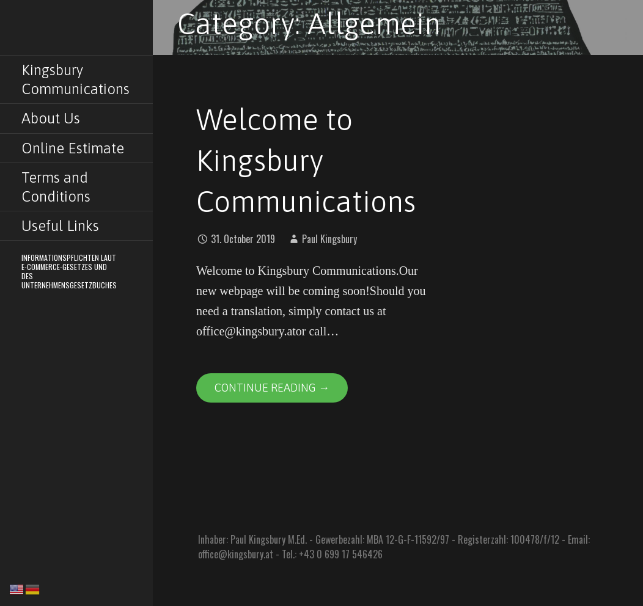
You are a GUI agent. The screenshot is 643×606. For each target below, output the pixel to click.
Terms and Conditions (55, 187)
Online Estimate (72, 148)
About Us (50, 118)
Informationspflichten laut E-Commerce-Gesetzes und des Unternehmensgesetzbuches (69, 271)
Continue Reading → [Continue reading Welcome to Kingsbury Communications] (272, 387)
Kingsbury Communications (75, 79)
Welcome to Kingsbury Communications (306, 160)
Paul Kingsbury (329, 239)
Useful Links (60, 225)
